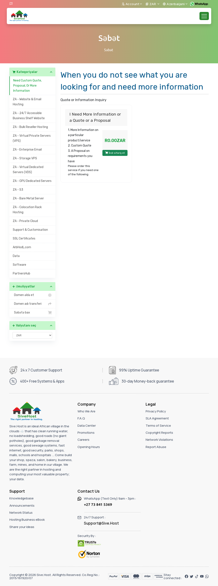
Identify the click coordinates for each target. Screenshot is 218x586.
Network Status (21, 512)
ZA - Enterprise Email (27, 149)
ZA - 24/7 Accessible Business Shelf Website (29, 115)
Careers (83, 439)
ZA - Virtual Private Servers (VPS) (32, 138)
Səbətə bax (32, 312)
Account (130, 4)
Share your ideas (21, 527)
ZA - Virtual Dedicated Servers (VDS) (28, 169)
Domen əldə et (32, 295)
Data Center (86, 425)
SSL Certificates (24, 238)
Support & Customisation (30, 230)
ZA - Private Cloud (25, 221)
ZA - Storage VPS (25, 158)
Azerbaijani (174, 4)
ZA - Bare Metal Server (28, 198)
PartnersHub (21, 273)
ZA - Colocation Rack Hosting (27, 209)
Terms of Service (158, 425)
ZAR (151, 4)
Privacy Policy (156, 411)
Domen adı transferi (32, 303)
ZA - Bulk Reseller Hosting (30, 127)
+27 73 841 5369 (98, 504)
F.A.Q (81, 418)
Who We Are (86, 411)
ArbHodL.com (22, 247)
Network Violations (159, 439)
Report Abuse (156, 447)
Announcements (21, 505)
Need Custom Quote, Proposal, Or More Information (27, 86)
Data (16, 256)
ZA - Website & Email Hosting (27, 101)
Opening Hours (88, 447)
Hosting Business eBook (27, 519)
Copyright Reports (159, 432)
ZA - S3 (18, 189)
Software (19, 265)
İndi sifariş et (115, 152)
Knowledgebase (21, 498)
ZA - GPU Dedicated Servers (32, 181)
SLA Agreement (157, 418)
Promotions (86, 432)
